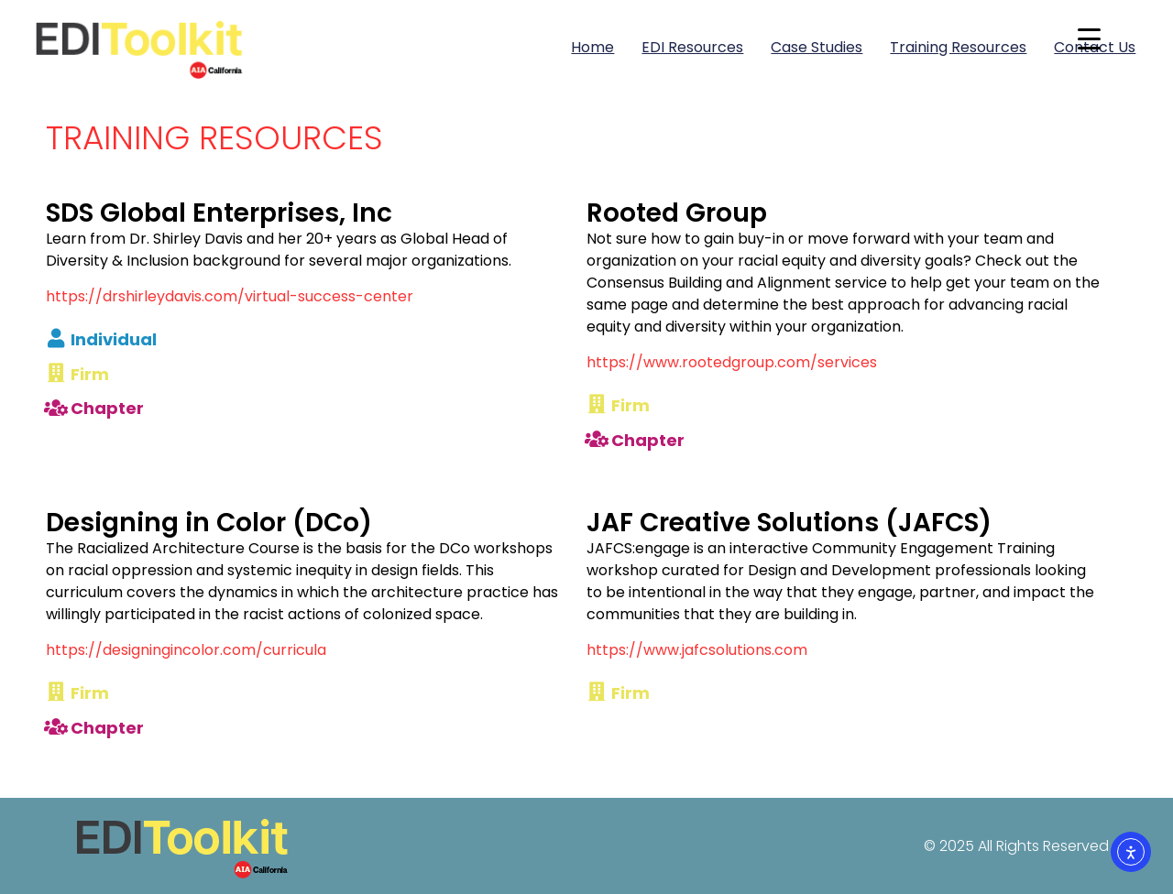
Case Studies (816, 47)
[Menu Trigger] (1089, 39)
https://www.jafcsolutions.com (696, 649)
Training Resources (958, 47)
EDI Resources (692, 47)
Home (592, 47)
